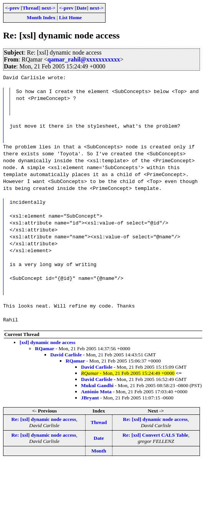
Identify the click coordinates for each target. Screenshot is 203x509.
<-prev (12, 8)
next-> (48, 8)
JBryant (90, 398)
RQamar (44, 348)
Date (81, 8)
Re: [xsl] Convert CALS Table (155, 435)
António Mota (96, 391)
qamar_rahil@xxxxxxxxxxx (84, 59)
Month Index (41, 17)
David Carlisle (66, 355)
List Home (70, 17)
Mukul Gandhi (97, 385)
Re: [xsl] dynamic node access (43, 419)
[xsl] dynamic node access (48, 342)
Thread (30, 8)
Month (98, 451)
